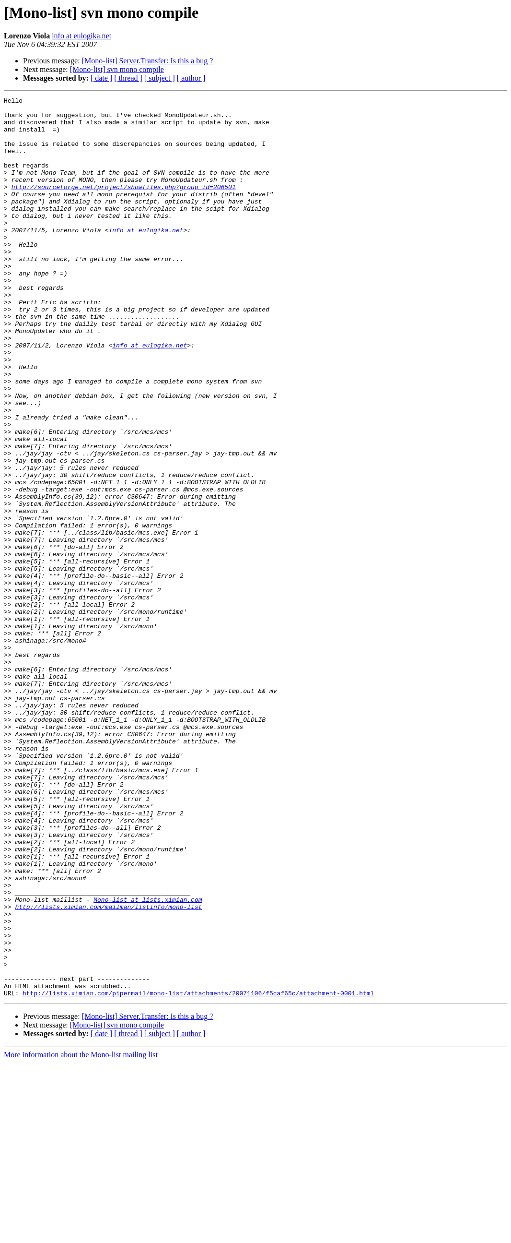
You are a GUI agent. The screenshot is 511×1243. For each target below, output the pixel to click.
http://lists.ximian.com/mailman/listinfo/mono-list (108, 1069)
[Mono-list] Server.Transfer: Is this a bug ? (147, 61)
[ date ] (101, 78)
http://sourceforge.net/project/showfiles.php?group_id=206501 (124, 205)
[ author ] (191, 78)
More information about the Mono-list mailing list (81, 1235)
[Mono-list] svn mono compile (117, 69)
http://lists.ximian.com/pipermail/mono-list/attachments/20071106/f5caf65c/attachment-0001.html (198, 1173)
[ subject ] (159, 78)
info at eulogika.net (81, 36)
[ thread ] (128, 78)
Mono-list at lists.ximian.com (147, 1060)
